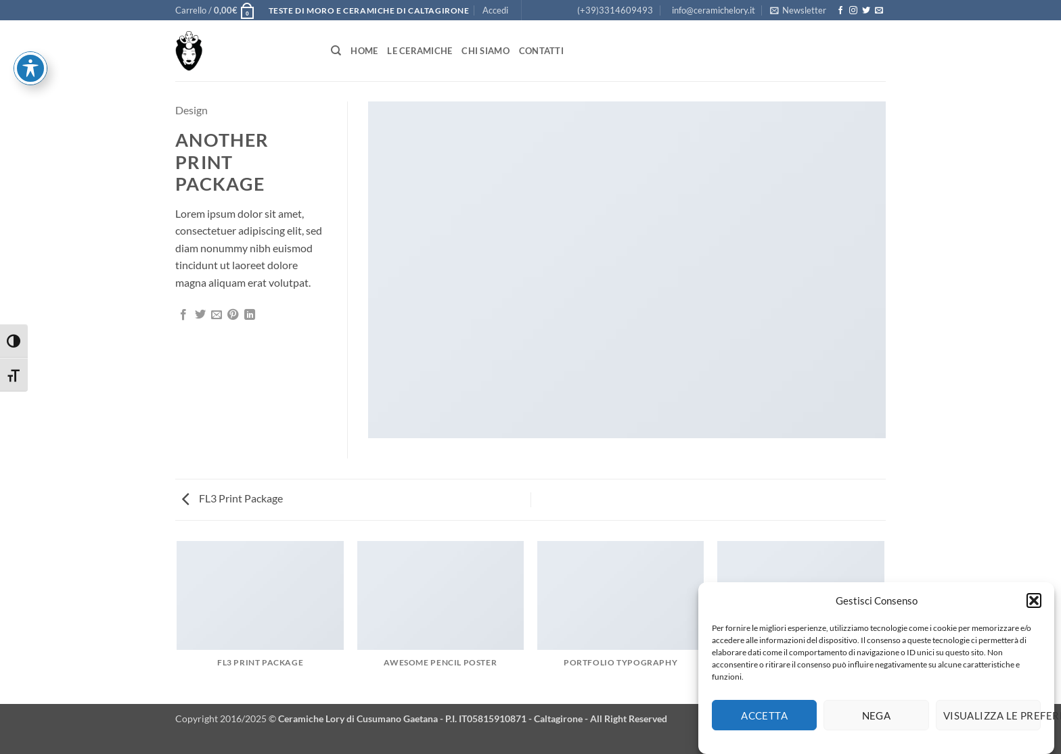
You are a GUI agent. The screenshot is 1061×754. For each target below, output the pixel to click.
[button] (1034, 606)
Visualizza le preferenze (992, 720)
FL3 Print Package (232, 498)
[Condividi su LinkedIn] (249, 315)
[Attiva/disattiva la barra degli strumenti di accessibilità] (30, 20)
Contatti (541, 50)
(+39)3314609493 (615, 10)
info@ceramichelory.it (713, 10)
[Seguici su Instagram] (853, 11)
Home (364, 50)
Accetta (764, 720)
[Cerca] (336, 51)
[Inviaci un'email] (879, 11)
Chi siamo (485, 50)
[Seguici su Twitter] (866, 11)
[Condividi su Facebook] (183, 315)
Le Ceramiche (419, 50)
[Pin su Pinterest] (232, 315)
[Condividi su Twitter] (200, 315)
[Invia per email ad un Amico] (216, 315)
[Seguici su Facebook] (840, 11)
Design (191, 109)
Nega (876, 720)
